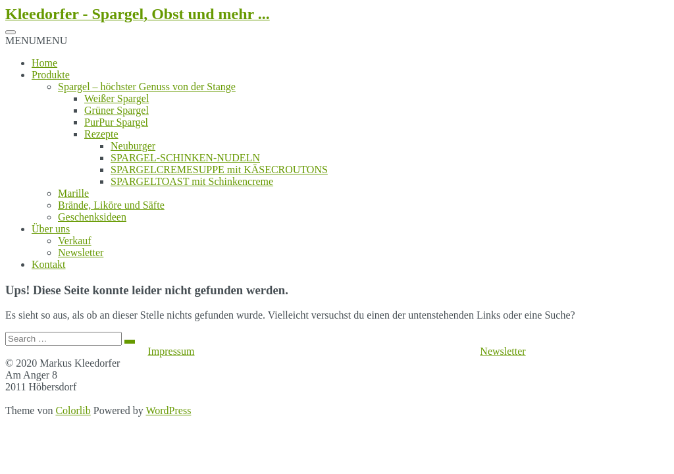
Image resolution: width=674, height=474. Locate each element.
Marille (73, 193)
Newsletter (80, 252)
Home (44, 62)
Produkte (51, 74)
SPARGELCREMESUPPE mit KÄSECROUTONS (219, 169)
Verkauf (74, 240)
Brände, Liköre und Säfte (111, 205)
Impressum (170, 351)
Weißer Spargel (116, 98)
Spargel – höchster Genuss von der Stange (147, 86)
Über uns (51, 228)
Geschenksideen (92, 217)
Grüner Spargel (116, 110)
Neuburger (133, 145)
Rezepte (101, 134)
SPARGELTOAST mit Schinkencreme (192, 181)
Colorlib (72, 410)
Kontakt (49, 264)
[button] (36, 40)
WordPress (168, 410)
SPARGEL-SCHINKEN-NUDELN (185, 157)
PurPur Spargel (116, 122)
